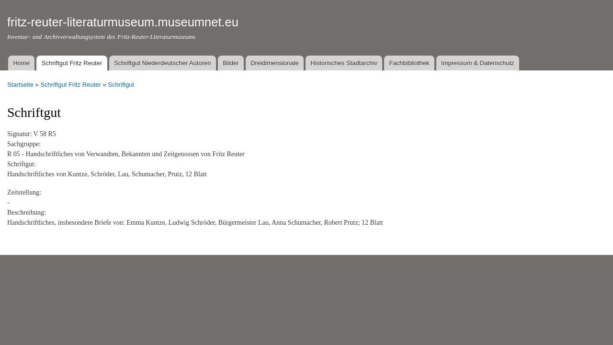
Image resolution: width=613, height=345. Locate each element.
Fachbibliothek (409, 63)
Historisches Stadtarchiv (343, 63)
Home (21, 63)
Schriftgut (121, 84)
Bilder (230, 63)
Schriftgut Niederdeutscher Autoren (162, 63)
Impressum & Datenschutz (477, 63)
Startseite (20, 84)
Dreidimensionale (274, 63)
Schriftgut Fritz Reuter (72, 63)
